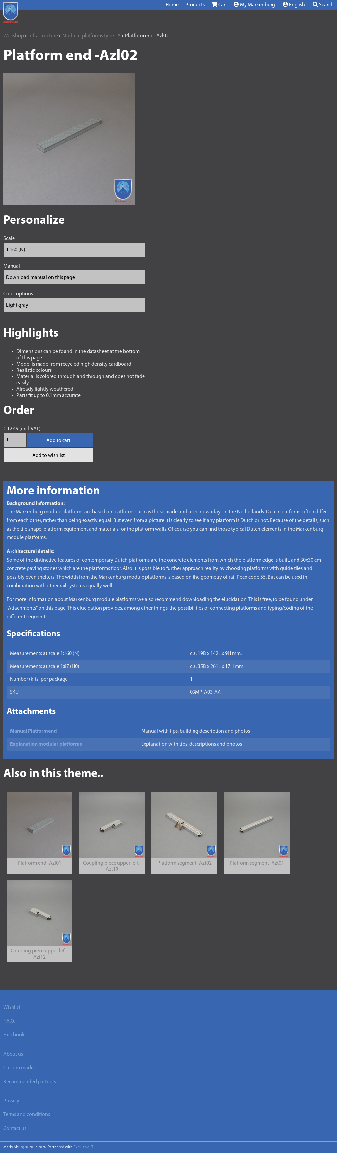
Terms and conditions (26, 1114)
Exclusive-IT (83, 1147)
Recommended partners (29, 1081)
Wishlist (11, 1007)
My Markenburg (254, 5)
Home (172, 5)
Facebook (14, 1035)
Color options (18, 294)
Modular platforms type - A (91, 36)
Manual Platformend (33, 731)
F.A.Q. (9, 1021)
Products (195, 5)
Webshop (13, 36)
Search (323, 5)
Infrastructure (43, 36)
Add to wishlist (48, 455)
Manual (11, 266)
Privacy (11, 1101)
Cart (219, 5)
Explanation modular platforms (46, 744)
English (294, 5)
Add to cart (58, 440)
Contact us (14, 1128)
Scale (9, 238)
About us (13, 1054)
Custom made (18, 1068)
